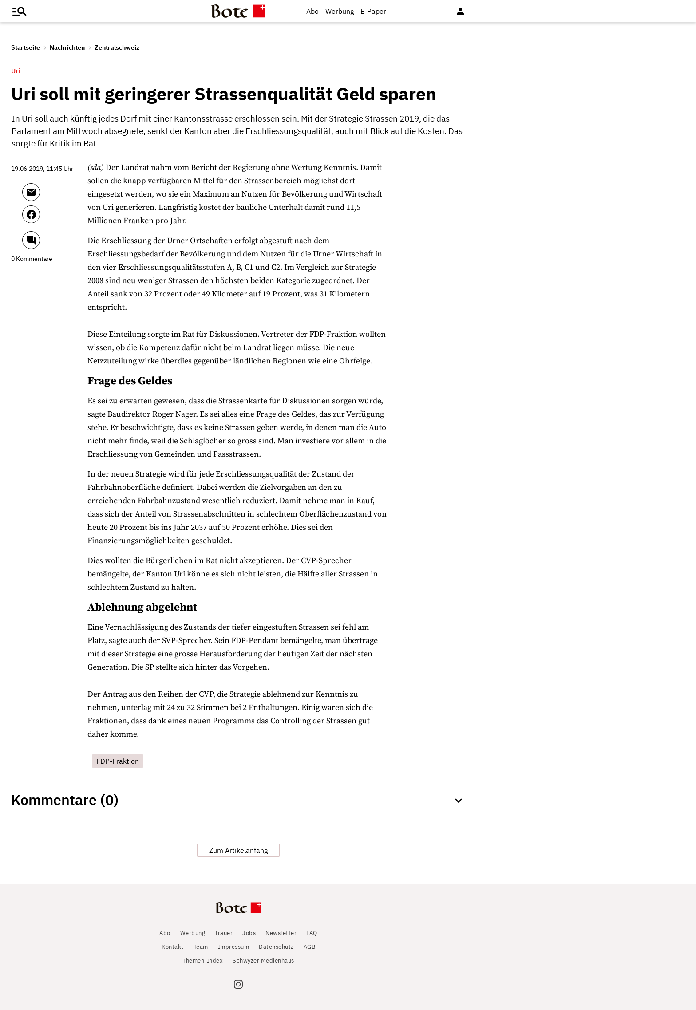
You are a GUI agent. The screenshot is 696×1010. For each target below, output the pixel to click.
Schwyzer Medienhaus (263, 960)
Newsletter (281, 933)
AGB (310, 947)
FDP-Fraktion (117, 761)
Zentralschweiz (117, 47)
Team (201, 947)
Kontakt (173, 947)
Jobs (249, 933)
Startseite (25, 47)
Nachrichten (67, 47)
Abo (312, 11)
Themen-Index (202, 960)
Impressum (233, 947)
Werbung (339, 11)
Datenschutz (276, 947)
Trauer (224, 933)
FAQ (311, 933)
